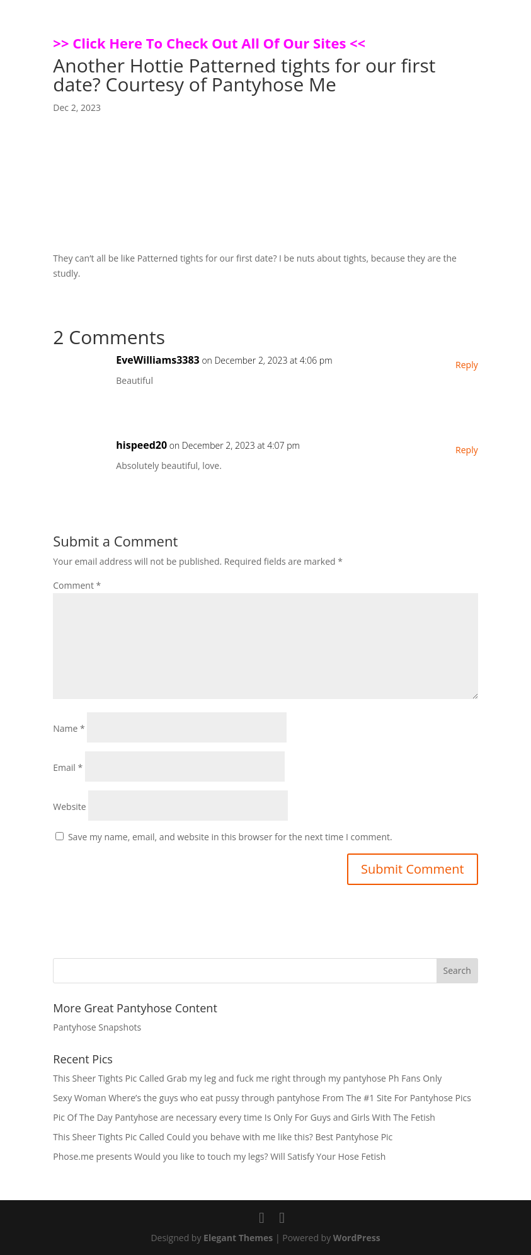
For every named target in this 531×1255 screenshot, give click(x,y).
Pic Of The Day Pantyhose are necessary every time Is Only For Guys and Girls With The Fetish (244, 1117)
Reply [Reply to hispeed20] (466, 450)
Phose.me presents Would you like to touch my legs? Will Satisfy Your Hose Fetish (219, 1156)
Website (69, 807)
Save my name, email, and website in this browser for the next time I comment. (230, 837)
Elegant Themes (238, 1238)
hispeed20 (141, 445)
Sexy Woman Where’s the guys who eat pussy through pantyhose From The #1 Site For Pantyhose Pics (262, 1098)
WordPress (356, 1238)
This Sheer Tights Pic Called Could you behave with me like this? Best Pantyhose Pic (222, 1137)
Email (68, 767)
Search (457, 970)
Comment (77, 585)
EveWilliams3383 (157, 360)
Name (69, 728)
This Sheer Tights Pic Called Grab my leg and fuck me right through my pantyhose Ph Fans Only (247, 1078)
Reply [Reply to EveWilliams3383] (466, 365)
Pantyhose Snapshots (97, 1027)
